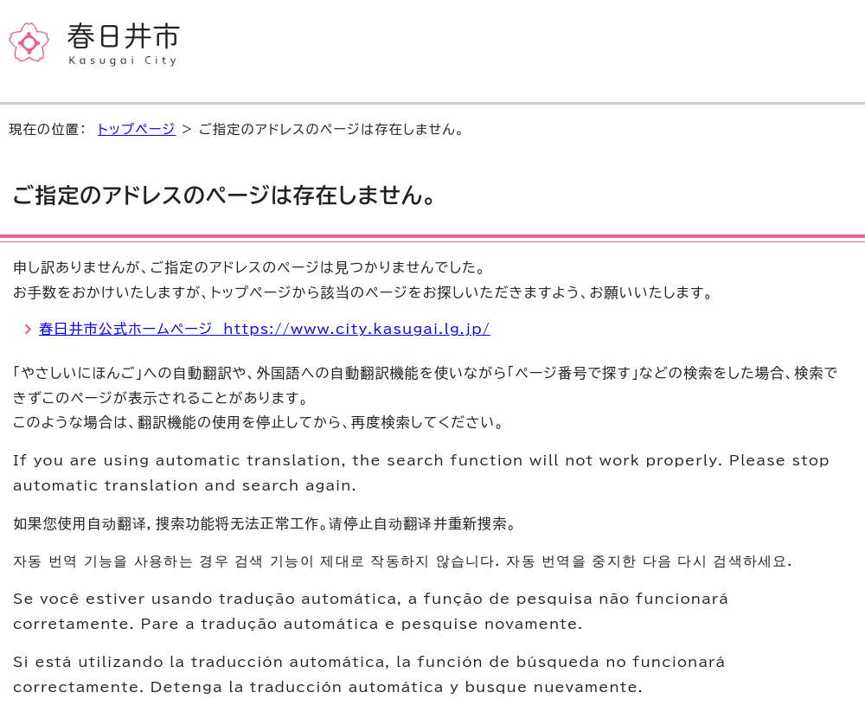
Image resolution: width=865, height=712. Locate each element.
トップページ (137, 129)
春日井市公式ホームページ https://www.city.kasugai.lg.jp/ (264, 329)
